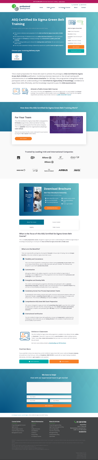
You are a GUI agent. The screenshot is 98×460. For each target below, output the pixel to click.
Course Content (41, 222)
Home (41, 7)
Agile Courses (15, 422)
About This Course (26, 222)
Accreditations (34, 426)
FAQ (32, 422)
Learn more (62, 1)
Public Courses (51, 7)
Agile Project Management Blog (56, 422)
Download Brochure (76, 51)
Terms (80, 457)
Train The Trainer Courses (18, 426)
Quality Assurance (35, 424)
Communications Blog (54, 429)
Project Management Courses (19, 420)
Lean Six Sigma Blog (53, 424)
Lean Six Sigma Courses (17, 424)
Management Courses (17, 428)
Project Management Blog (55, 420)
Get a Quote (76, 47)
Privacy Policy (34, 429)
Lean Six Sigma (25, 28)
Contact (83, 7)
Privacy (84, 457)
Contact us (33, 428)
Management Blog (53, 428)
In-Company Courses (64, 7)
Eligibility (56, 222)
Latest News (52, 431)
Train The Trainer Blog (54, 426)
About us (33, 420)
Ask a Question (34, 357)
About (75, 7)
